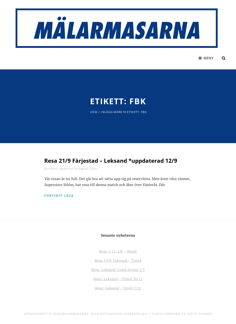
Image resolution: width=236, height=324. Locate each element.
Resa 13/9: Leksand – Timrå (117, 260)
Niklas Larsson (59, 168)
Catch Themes (199, 314)
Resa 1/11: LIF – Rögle (118, 251)
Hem (93, 112)
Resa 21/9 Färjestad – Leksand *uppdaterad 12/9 (110, 160)
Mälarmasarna (74, 314)
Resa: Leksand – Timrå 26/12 (118, 278)
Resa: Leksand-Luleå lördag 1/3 (118, 269)
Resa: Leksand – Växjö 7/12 (118, 287)
